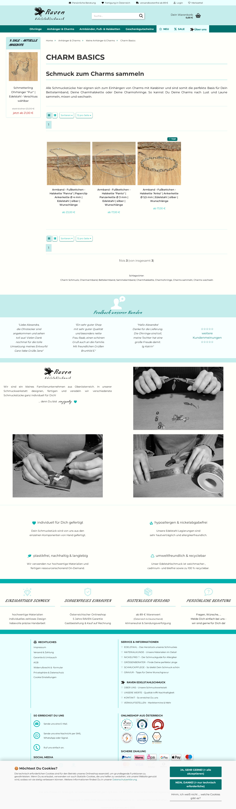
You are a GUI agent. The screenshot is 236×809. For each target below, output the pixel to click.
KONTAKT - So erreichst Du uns (141, 697)
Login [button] (178, 2)
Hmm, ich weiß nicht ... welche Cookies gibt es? (195, 796)
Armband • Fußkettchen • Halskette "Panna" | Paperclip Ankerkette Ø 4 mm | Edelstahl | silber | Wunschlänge (68, 197)
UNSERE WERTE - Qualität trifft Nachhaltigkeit (149, 692)
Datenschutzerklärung (125, 779)
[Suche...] (141, 16)
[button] (49, 115)
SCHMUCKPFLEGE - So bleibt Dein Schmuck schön (152, 667)
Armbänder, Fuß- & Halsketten (100, 29)
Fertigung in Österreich (115, 2)
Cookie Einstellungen (45, 677)
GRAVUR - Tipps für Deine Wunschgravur (146, 672)
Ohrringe (36, 29)
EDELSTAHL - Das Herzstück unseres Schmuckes (150, 647)
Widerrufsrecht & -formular (48, 667)
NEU (164, 29)
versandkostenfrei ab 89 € (152, 2)
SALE (180, 29)
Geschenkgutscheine (140, 29)
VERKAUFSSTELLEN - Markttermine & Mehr (147, 702)
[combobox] (66, 115)
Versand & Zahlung (44, 652)
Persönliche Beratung (82, 2)
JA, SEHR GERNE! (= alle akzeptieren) (195, 771)
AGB (36, 662)
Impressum (40, 647)
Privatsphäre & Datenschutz (49, 672)
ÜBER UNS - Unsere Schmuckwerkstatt (145, 687)
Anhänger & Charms (60, 29)
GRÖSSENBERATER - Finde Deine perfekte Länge (150, 662)
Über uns (198, 29)
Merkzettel (195, 2)
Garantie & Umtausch (45, 657)
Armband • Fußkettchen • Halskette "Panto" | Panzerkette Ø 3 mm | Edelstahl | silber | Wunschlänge (113, 197)
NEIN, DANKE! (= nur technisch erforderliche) (195, 784)
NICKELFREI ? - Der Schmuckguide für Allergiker (150, 657)
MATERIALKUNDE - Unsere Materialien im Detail (150, 652)
